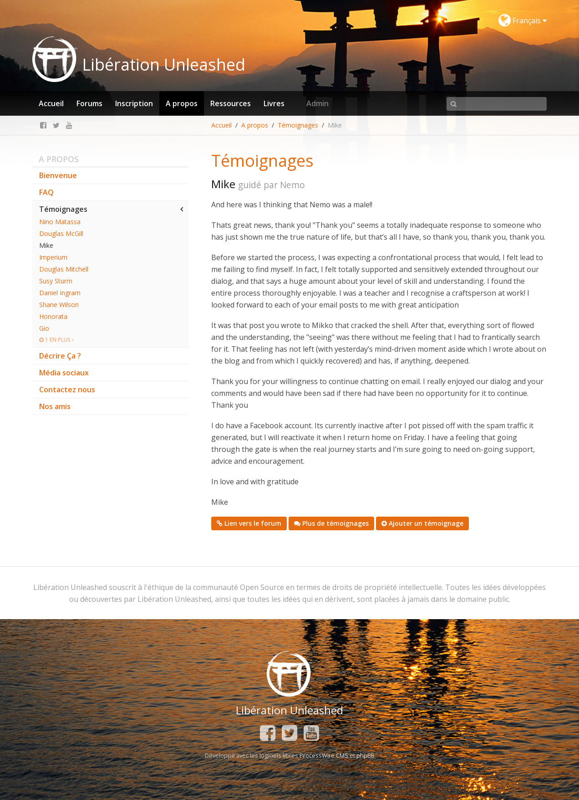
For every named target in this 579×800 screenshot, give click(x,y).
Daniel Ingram (60, 292)
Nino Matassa (60, 221)
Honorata (53, 316)
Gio (44, 328)
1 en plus (56, 339)
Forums (89, 103)
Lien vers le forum (249, 523)
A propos (182, 103)
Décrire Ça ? (60, 356)
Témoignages (298, 125)
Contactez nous (67, 390)
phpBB (365, 755)
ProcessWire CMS (324, 755)
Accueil (51, 103)
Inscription (134, 103)
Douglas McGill (61, 233)
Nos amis (55, 406)
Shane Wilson (59, 304)
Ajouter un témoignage (422, 523)
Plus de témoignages (331, 523)
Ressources (230, 103)
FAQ (46, 192)
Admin (317, 103)
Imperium (53, 257)
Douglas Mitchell (63, 269)
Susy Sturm (55, 281)
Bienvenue (58, 175)
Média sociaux (64, 373)
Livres (274, 103)
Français (522, 20)
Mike (46, 245)
